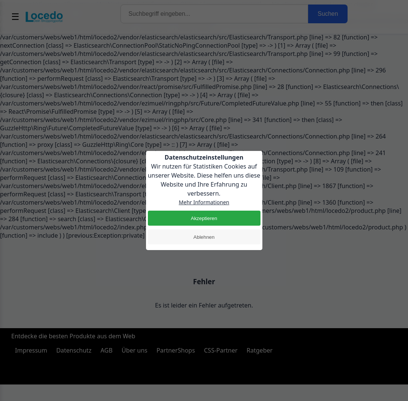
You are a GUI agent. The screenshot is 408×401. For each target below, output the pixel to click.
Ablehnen (203, 237)
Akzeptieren (204, 218)
